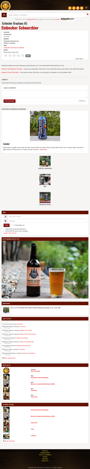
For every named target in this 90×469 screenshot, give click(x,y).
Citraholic (22, 349)
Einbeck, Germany (9, 43)
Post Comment (9, 101)
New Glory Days (35, 371)
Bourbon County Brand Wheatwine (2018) (43, 384)
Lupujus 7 (34, 435)
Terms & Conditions (45, 455)
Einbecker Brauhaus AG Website (14, 47)
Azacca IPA (34, 397)
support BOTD (32, 19)
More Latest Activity (10, 358)
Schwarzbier (7, 34)
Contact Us (45, 461)
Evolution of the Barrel (28, 353)
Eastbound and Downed (23, 345)
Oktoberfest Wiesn (45, 204)
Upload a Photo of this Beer (10, 72)
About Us (45, 451)
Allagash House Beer (26, 330)
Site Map (45, 459)
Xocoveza (22, 326)
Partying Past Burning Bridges (39, 377)
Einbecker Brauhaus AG (14, 23)
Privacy (45, 457)
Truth (32, 429)
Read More (43, 149)
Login (6, 225)
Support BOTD (45, 453)
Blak (45, 186)
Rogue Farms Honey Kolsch (28, 334)
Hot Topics (20, 324)
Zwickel (6, 144)
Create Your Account (10, 233)
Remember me (19, 225)
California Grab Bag (22, 338)
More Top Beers (10, 441)
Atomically (34, 390)
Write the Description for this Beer (12, 69)
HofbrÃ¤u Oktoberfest (45, 168)
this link (57, 19)
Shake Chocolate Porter (27, 342)
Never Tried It (79, 59)
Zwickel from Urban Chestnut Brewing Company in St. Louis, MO (40, 308)
